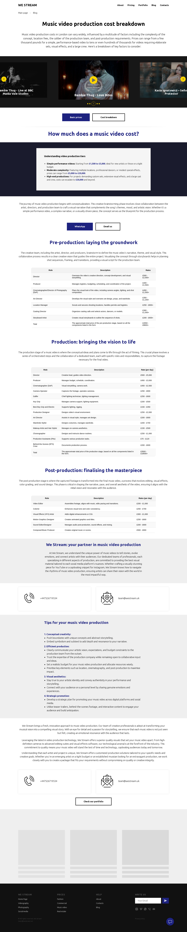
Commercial (62, 903)
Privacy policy (140, 918)
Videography (23, 903)
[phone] (149, 909)
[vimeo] (141, 909)
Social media (23, 911)
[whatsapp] (145, 909)
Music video (62, 907)
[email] (153, 909)
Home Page (22, 899)
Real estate (61, 911)
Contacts (164, 5)
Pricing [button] (131, 5)
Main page (23, 13)
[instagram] (136, 909)
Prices (61, 894)
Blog (154, 5)
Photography (23, 907)
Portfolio (143, 5)
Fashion (60, 899)
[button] (183, 79)
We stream (25, 894)
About (120, 5)
